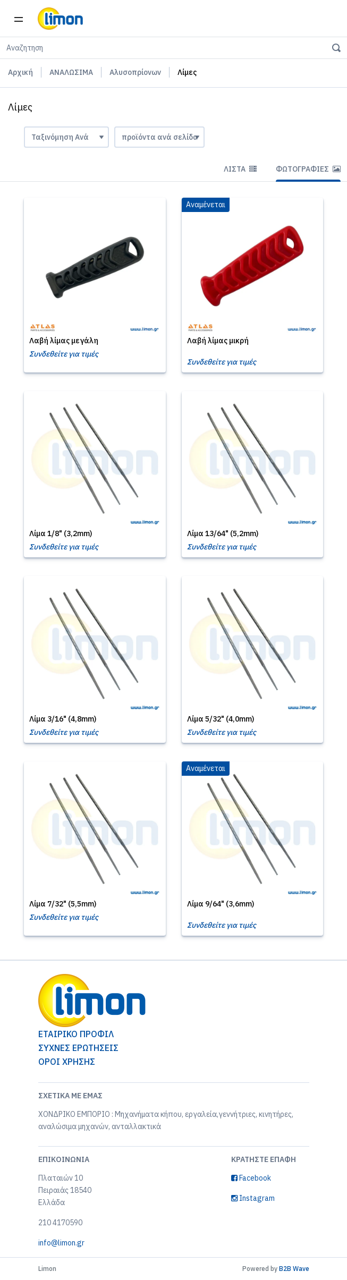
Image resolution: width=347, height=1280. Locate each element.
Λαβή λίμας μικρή (218, 340)
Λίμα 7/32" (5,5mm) (62, 904)
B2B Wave (294, 1269)
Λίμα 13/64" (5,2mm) (222, 533)
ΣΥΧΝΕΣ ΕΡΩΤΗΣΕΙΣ (78, 1047)
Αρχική (20, 72)
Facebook (251, 1178)
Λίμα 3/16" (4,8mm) (62, 719)
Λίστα (240, 169)
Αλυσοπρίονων (135, 72)
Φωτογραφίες (308, 169)
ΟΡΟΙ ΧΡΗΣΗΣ (66, 1061)
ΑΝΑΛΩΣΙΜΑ (71, 72)
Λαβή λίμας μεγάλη (63, 340)
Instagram (253, 1198)
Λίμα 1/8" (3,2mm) (60, 533)
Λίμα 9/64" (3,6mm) (220, 904)
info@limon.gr (61, 1243)
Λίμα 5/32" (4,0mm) (220, 719)
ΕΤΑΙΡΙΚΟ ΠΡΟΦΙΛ (76, 1034)
